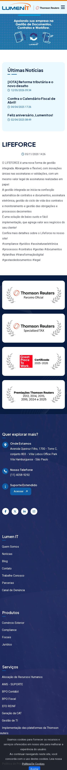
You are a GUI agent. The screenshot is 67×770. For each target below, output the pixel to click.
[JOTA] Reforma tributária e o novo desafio (30, 84)
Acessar (21, 491)
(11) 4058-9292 (20, 475)
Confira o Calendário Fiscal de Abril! (31, 100)
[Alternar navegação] (63, 7)
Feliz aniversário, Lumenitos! (30, 115)
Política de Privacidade (17, 763)
